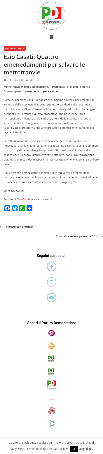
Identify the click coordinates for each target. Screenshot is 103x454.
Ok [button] (74, 448)
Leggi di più (85, 448)
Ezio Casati (34, 80)
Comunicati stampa (14, 48)
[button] (51, 36)
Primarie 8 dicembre (16, 227)
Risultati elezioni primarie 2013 (79, 236)
